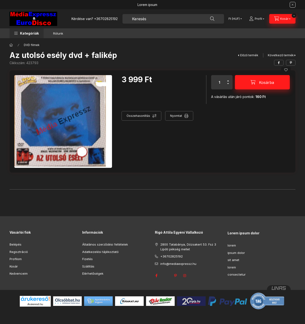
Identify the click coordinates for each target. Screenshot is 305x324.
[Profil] (256, 19)
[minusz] (228, 85)
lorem (232, 245)
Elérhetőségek (92, 273)
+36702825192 (106, 19)
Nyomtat (176, 116)
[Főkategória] (11, 45)
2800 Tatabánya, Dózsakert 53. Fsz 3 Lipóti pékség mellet (188, 246)
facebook (156, 275)
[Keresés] (212, 18)
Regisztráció (19, 252)
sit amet (233, 260)
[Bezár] (292, 5)
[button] (27, 33)
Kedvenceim (19, 273)
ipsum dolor (236, 253)
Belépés (15, 244)
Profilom (16, 259)
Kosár (14, 266)
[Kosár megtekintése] (282, 19)
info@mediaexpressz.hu (178, 264)
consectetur (237, 274)
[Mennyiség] (219, 82)
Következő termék (281, 55)
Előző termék (249, 55)
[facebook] (279, 63)
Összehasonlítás (138, 116)
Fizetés (87, 259)
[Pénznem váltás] (234, 19)
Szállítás (88, 266)
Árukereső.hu (35, 304)
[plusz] (228, 78)
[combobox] (173, 19)
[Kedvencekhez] (286, 70)
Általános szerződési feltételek (105, 244)
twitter (166, 275)
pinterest (175, 275)
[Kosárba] (262, 82)
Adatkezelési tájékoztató (100, 252)
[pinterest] (290, 63)
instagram (185, 275)
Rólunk (58, 33)
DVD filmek (32, 45)
